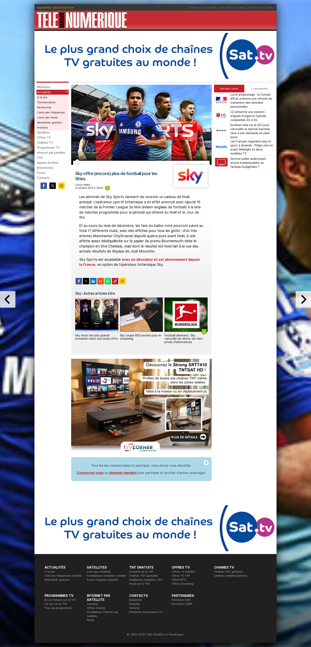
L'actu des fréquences (51, 112)
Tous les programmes (58, 607)
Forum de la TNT (139, 583)
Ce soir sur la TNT (56, 603)
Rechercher (44, 107)
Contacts (43, 178)
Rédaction (135, 599)
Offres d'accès (96, 607)
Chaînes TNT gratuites (143, 575)
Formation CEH (181, 599)
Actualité (92, 603)
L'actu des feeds (47, 117)
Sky (78, 293)
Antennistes (45, 168)
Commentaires (46, 102)
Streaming (240, 7)
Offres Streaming (182, 583)
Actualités (44, 92)
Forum (41, 173)
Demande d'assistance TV (145, 612)
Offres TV (44, 137)
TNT (222, 7)
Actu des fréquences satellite (63, 575)
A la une (42, 97)
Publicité (134, 603)
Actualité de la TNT (141, 571)
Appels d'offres (47, 163)
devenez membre (123, 473)
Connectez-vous (90, 473)
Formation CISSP (182, 603)
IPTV (229, 7)
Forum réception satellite (102, 579)
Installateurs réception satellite (106, 575)
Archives (42, 127)
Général (134, 607)
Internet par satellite (261, 7)
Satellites (43, 132)
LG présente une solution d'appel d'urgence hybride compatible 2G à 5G (248, 116)
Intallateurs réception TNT (145, 579)
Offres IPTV (179, 579)
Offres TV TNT (181, 575)
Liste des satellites (99, 571)
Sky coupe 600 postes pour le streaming (140, 337)
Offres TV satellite (183, 571)
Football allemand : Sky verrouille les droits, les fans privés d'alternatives (183, 339)
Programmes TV (48, 147)
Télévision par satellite (203, 7)
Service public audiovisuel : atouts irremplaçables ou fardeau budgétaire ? (248, 162)
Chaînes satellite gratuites (231, 575)
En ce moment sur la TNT (60, 599)
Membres (43, 87)
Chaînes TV (45, 142)
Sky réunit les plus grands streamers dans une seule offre (96, 337)
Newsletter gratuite (49, 122)
